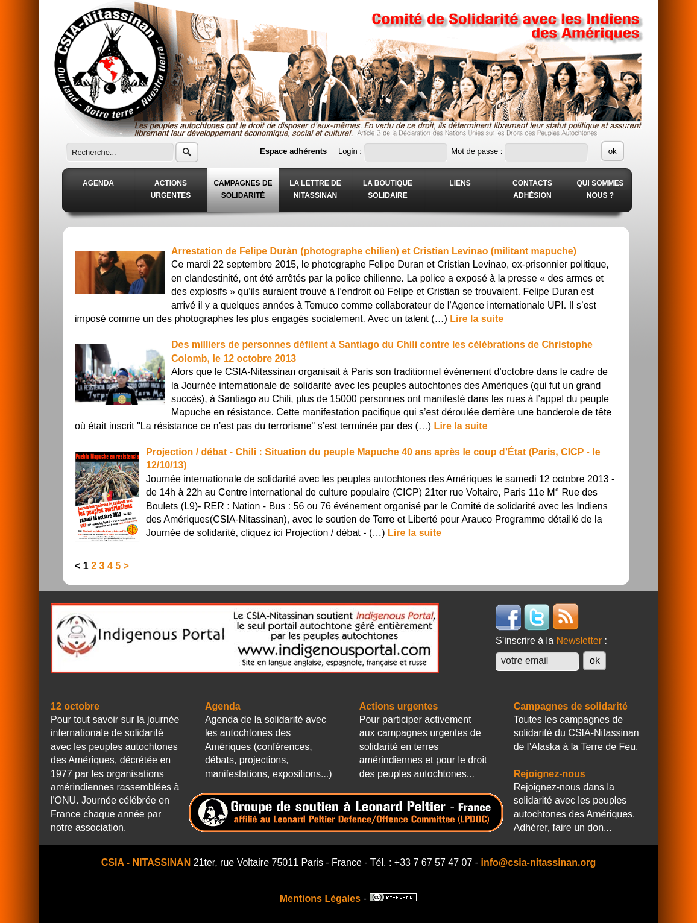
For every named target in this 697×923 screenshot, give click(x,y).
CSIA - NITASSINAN (146, 862)
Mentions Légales (320, 898)
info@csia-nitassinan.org (538, 862)
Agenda (223, 706)
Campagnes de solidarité (571, 706)
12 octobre (75, 706)
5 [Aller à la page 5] (118, 566)
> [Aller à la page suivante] (126, 566)
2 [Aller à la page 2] (93, 566)
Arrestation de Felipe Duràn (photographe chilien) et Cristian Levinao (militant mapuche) (373, 251)
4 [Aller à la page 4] (110, 566)
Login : (351, 151)
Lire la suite (476, 318)
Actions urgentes (398, 706)
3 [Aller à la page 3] (102, 566)
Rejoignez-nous (549, 774)
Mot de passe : (478, 151)
